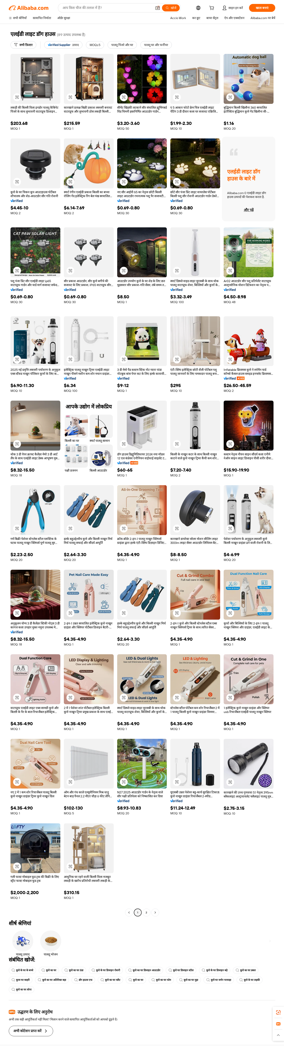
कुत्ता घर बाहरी (21, 980)
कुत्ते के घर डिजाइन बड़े (214, 970)
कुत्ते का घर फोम (161, 980)
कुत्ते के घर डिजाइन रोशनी (106, 970)
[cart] (212, 8)
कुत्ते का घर (49, 970)
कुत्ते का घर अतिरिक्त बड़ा (52, 980)
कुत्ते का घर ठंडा (73, 970)
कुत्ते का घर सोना (21, 989)
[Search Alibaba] (107, 7)
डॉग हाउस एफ (83, 980)
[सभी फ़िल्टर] (23, 45)
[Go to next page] (155, 912)
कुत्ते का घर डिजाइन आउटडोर (144, 970)
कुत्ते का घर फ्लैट (110, 980)
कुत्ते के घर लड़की (249, 980)
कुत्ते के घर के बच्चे (22, 970)
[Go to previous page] (129, 912)
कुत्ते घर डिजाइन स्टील (181, 970)
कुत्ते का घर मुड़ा (188, 980)
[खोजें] (171, 7)
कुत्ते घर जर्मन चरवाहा (218, 980)
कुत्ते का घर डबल (246, 970)
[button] (157, 8)
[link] (278, 1012)
